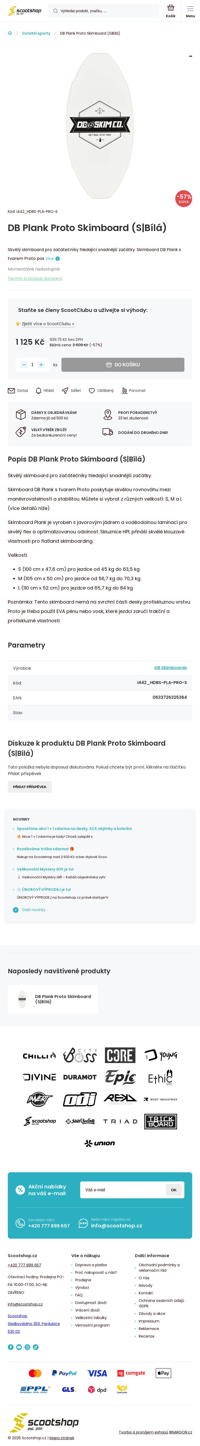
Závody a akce (152, 1313)
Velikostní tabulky (91, 1317)
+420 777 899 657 (49, 1226)
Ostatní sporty (36, 33)
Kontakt (146, 1293)
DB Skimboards (170, 668)
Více (50, 258)
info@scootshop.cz (116, 1225)
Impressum (149, 1321)
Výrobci (82, 1287)
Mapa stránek (61, 1438)
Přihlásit (174, 1190)
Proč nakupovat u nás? (96, 1272)
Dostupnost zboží (91, 1302)
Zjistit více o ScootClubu (46, 324)
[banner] (24, 11)
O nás (144, 1278)
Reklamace (149, 1328)
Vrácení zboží (87, 1310)
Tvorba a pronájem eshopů (143, 1432)
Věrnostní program (92, 1325)
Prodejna (83, 1280)
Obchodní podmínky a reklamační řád (159, 1267)
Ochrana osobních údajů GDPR (161, 1303)
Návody (145, 1285)
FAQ (79, 1295)
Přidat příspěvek (30, 787)
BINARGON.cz (180, 1432)
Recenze (146, 1336)
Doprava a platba (91, 1265)
